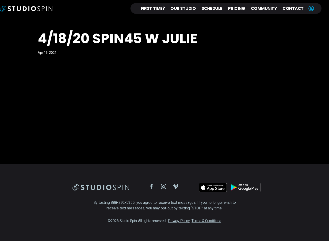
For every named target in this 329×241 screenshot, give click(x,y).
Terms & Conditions (206, 221)
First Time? (153, 8)
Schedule (212, 8)
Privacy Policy (179, 221)
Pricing (236, 8)
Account (311, 8)
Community (264, 8)
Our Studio (183, 8)
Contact (293, 8)
